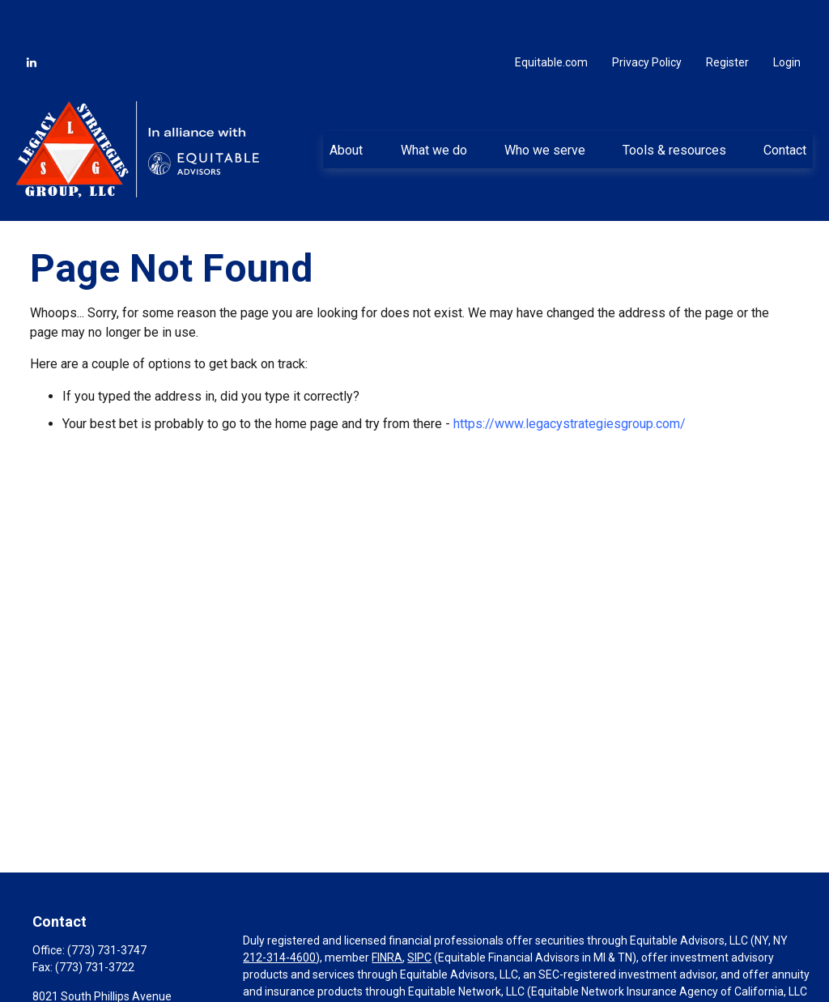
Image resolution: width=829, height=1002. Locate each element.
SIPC (419, 911)
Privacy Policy (647, 16)
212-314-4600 (279, 911)
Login (787, 16)
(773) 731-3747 (107, 904)
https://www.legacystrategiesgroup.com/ (569, 377)
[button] (346, 103)
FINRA (387, 911)
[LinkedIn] (31, 16)
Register (727, 16)
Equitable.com (551, 16)
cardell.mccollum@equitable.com (117, 994)
